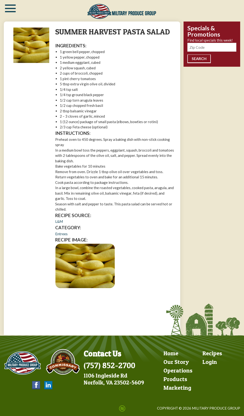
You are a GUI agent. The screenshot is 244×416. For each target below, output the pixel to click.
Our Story (176, 361)
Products (175, 378)
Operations (177, 370)
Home (170, 352)
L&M (59, 221)
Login (209, 361)
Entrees (61, 234)
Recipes (212, 352)
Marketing (177, 387)
